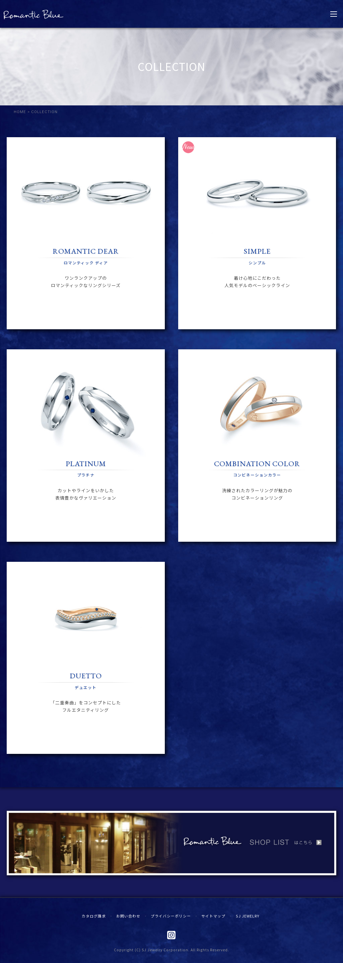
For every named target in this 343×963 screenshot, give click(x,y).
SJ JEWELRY (247, 915)
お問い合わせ (128, 915)
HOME (20, 112)
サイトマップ (213, 915)
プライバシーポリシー (171, 915)
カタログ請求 (94, 915)
